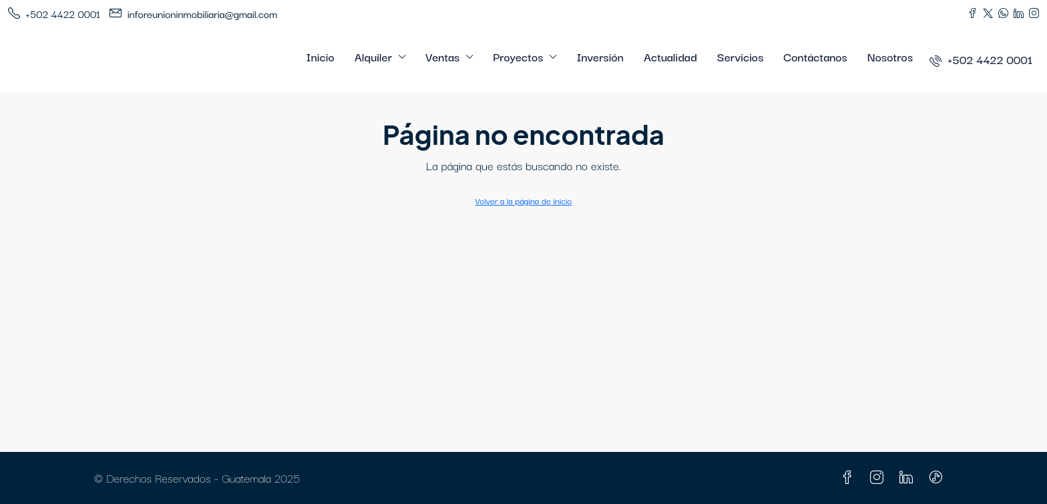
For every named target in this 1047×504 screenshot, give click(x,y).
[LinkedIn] (908, 478)
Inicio (320, 56)
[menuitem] (981, 59)
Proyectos (518, 56)
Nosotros (890, 56)
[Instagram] (879, 478)
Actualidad (670, 56)
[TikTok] (938, 478)
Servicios (740, 56)
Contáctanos (815, 56)
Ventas (442, 56)
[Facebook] (850, 478)
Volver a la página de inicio (523, 200)
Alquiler (373, 56)
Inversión (600, 56)
